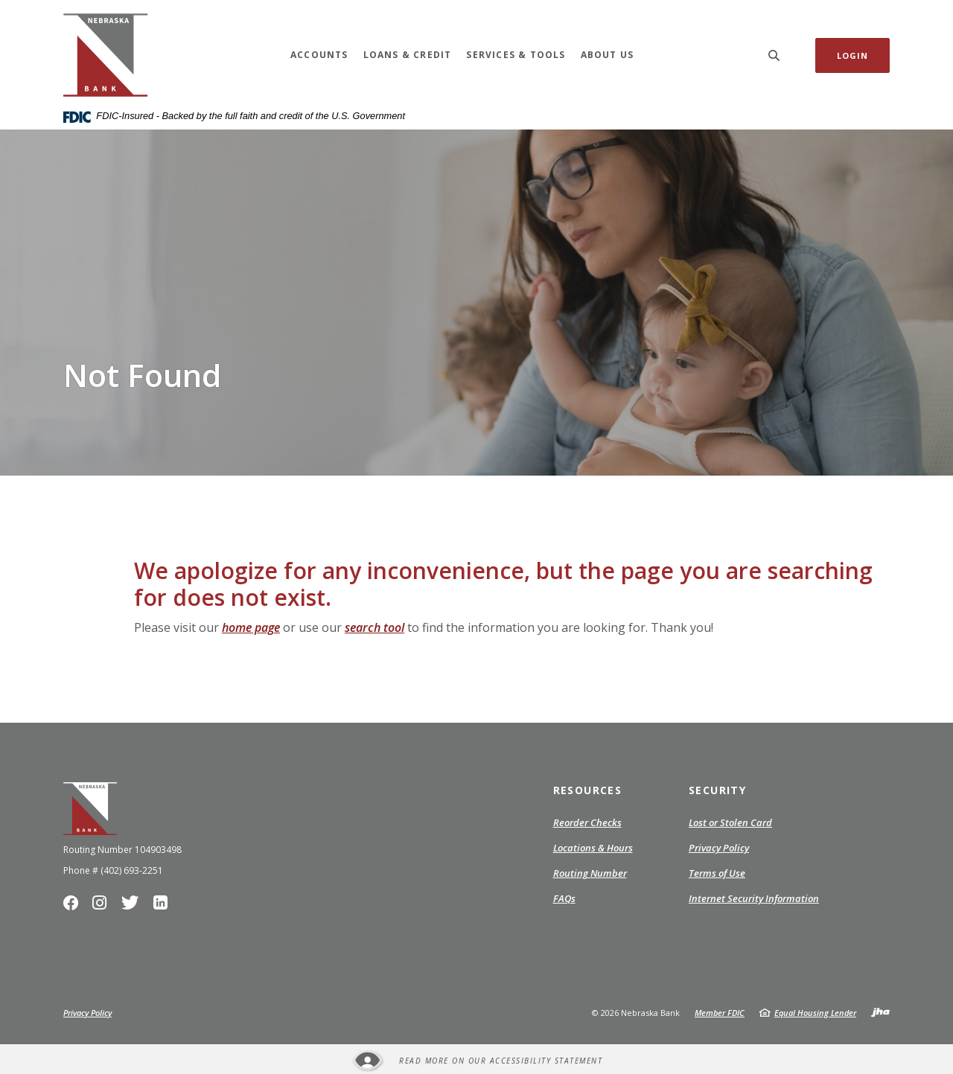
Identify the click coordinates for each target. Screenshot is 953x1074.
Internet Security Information (754, 898)
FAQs (564, 898)
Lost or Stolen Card (730, 822)
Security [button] (717, 790)
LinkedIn (163, 906)
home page (251, 627)
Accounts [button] (319, 54)
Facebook (74, 906)
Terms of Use (717, 873)
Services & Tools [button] (515, 54)
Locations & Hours (593, 847)
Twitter (133, 906)
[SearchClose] (774, 55)
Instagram (103, 906)
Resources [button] (587, 790)
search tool (374, 627)
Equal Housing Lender (815, 1012)
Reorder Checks (587, 823)
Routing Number (590, 873)
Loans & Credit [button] (407, 54)
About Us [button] (607, 54)
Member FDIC (720, 1012)
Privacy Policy (719, 848)
